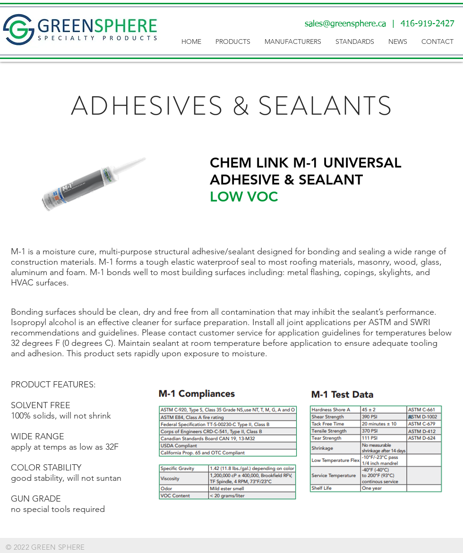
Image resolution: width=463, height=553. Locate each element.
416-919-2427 (427, 24)
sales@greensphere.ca (345, 24)
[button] (232, 41)
